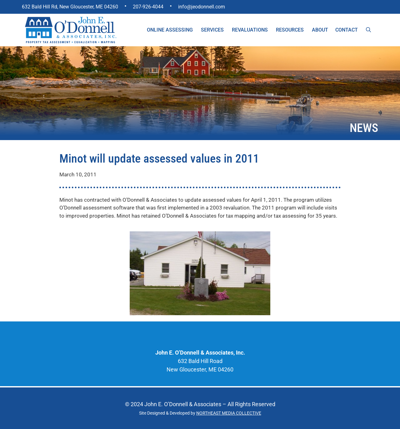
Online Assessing (170, 30)
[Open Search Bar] (368, 30)
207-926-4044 (148, 7)
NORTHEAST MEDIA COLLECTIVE (228, 413)
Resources (290, 30)
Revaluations (250, 30)
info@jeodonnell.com (201, 7)
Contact (346, 30)
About (320, 30)
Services (212, 30)
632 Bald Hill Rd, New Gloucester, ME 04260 (70, 7)
